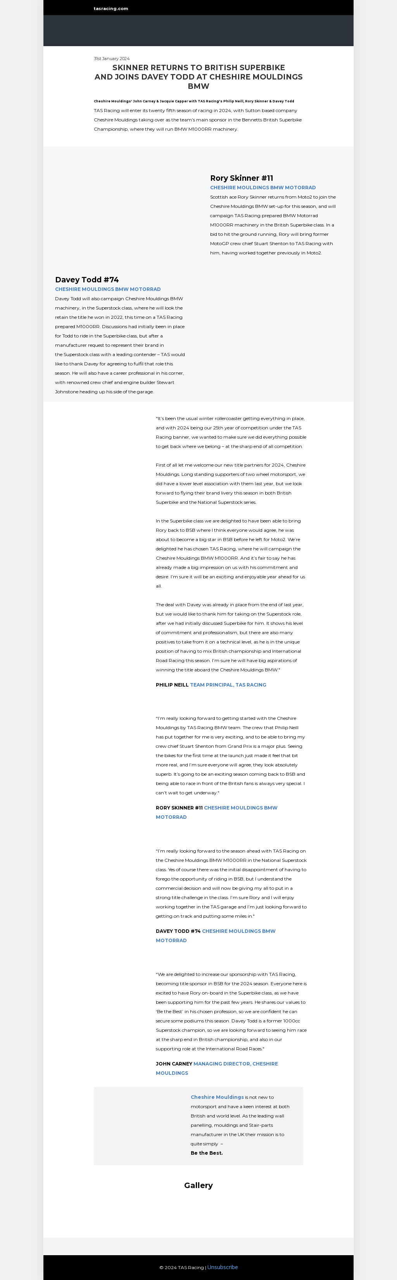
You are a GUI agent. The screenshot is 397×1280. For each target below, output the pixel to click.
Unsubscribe (222, 1267)
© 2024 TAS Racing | (182, 1267)
